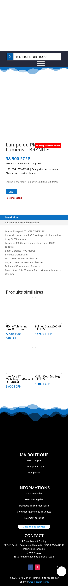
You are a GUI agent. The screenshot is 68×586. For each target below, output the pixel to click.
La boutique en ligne (34, 466)
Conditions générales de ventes (34, 511)
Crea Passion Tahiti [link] (38, 581)
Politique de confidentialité (34, 505)
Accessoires (51, 169)
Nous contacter (34, 493)
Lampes (33, 173)
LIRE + (11, 191)
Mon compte (34, 460)
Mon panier (34, 472)
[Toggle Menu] (41, 63)
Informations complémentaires (22, 222)
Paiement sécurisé (34, 517)
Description (11, 217)
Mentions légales (34, 499)
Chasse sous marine (17, 173)
